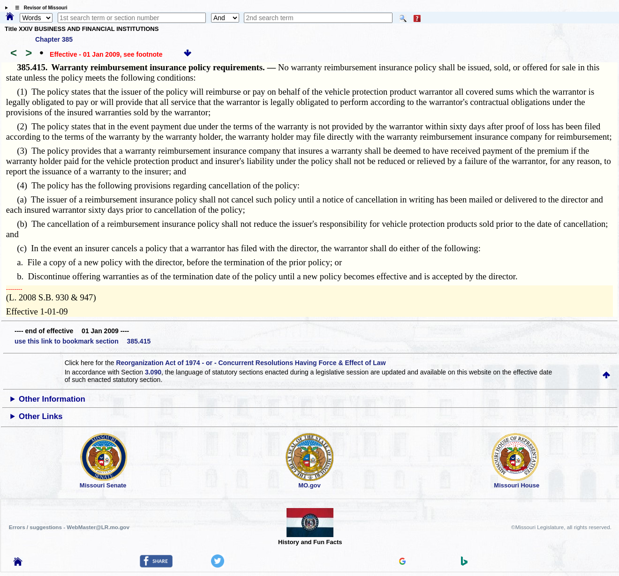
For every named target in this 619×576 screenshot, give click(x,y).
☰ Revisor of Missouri (39, 7)
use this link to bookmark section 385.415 (83, 341)
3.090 (153, 372)
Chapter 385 (54, 39)
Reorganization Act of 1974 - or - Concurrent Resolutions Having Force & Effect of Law (250, 363)
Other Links (40, 416)
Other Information (52, 399)
